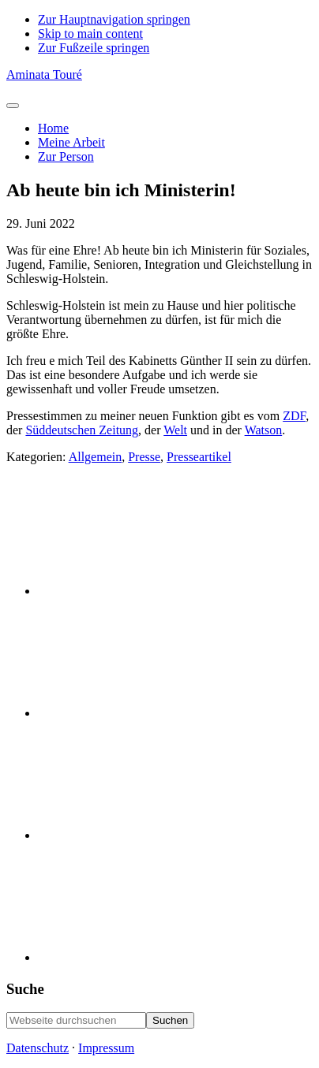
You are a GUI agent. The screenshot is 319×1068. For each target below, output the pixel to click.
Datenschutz (37, 1048)
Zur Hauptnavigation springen (114, 19)
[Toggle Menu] (12, 105)
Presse (144, 456)
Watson (264, 430)
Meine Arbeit (71, 142)
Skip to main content (90, 33)
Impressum (106, 1048)
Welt (175, 430)
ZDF (294, 415)
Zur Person (66, 156)
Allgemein (95, 456)
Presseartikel (199, 456)
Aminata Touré (44, 74)
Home (53, 128)
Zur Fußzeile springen (93, 47)
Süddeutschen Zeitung (81, 430)
